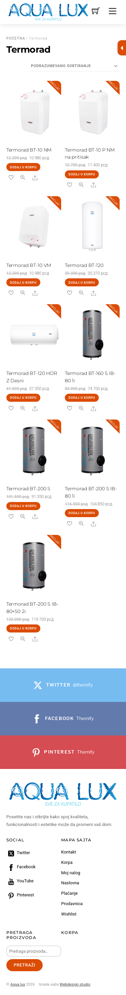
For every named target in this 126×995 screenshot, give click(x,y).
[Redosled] (75, 66)
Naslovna (70, 882)
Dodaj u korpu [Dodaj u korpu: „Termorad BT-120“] (82, 282)
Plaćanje (69, 893)
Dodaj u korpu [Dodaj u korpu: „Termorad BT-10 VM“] (23, 282)
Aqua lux (17, 984)
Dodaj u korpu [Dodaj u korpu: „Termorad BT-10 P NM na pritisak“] (82, 174)
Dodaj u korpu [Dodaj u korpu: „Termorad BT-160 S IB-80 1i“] (82, 397)
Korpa (67, 862)
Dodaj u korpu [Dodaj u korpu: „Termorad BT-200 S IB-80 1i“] (82, 513)
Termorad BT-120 (84, 265)
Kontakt (68, 851)
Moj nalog (70, 872)
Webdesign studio (74, 984)
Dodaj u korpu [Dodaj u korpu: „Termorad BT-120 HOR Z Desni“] (23, 397)
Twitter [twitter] (18, 852)
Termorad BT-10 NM (29, 150)
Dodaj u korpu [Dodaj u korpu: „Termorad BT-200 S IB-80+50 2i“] (23, 628)
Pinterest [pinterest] (20, 894)
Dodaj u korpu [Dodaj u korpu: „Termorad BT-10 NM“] (23, 167)
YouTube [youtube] (20, 880)
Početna (15, 38)
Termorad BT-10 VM (28, 265)
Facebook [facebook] (21, 866)
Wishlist (68, 914)
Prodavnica (72, 903)
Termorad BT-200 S (28, 489)
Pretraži (25, 965)
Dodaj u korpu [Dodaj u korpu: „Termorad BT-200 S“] (23, 506)
